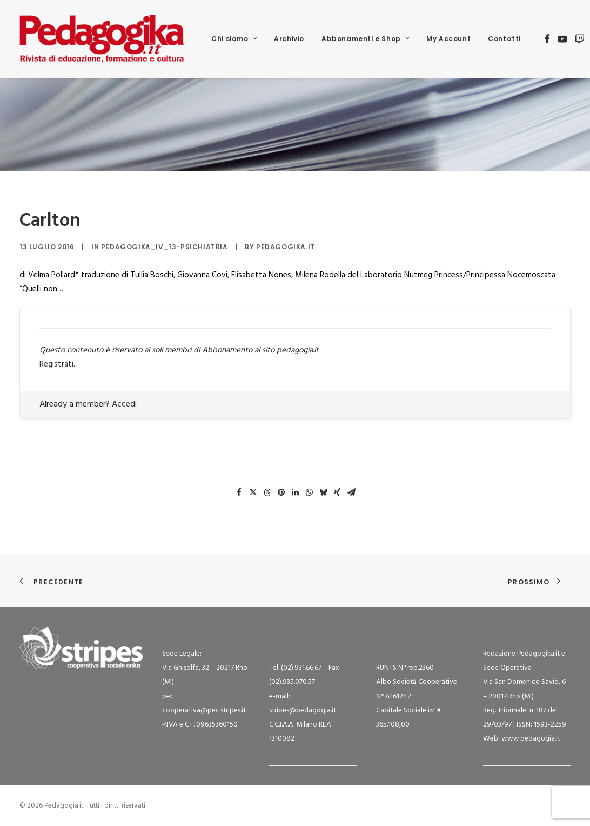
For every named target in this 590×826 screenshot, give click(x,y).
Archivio (289, 38)
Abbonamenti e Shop (365, 38)
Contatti (504, 38)
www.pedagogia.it (530, 738)
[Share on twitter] (252, 492)
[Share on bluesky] (323, 492)
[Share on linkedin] (295, 492)
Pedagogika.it (285, 246)
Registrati (56, 364)
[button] (547, 39)
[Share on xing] (337, 492)
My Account (448, 38)
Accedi (124, 404)
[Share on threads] (266, 492)
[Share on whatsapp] (309, 492)
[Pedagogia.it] (101, 39)
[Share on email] (351, 492)
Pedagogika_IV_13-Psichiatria (164, 246)
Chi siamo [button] (234, 38)
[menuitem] (234, 39)
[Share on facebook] (238, 492)
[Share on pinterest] (280, 492)
